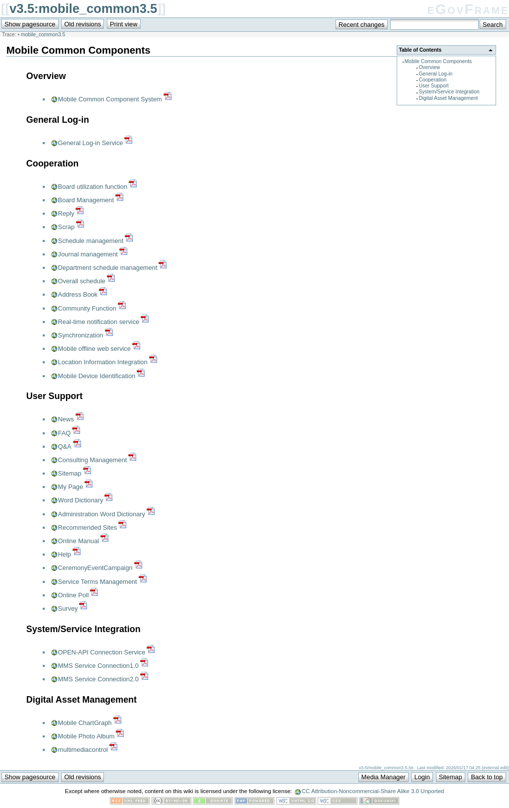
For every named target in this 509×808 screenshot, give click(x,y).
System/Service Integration (449, 91)
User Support (433, 85)
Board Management (86, 200)
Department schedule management (108, 267)
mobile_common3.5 (43, 34)
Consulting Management (92, 460)
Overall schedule (81, 281)
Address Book (78, 294)
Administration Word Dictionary (101, 514)
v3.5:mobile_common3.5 (83, 8)
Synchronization (80, 335)
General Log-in (435, 74)
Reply (66, 213)
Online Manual (78, 541)
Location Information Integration (103, 362)
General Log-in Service (90, 143)
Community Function (87, 308)
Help (64, 554)
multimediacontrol (83, 749)
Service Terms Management (97, 581)
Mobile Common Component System (110, 99)
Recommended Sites (87, 527)
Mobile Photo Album (86, 736)
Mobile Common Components (438, 61)
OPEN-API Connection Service (102, 652)
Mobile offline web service (94, 348)
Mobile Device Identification (97, 376)
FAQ (64, 433)
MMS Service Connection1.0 (98, 665)
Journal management (88, 254)
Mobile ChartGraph (85, 723)
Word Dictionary (80, 500)
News (66, 419)
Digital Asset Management (448, 98)
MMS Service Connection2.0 (98, 679)
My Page (71, 486)
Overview (429, 67)
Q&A (65, 446)
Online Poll (73, 595)
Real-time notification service (99, 321)
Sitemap (70, 473)
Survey (68, 608)
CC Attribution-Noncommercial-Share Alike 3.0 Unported (373, 791)
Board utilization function (92, 186)
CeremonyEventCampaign (95, 567)
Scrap (66, 227)
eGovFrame (468, 9)
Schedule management (91, 240)
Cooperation (432, 79)
